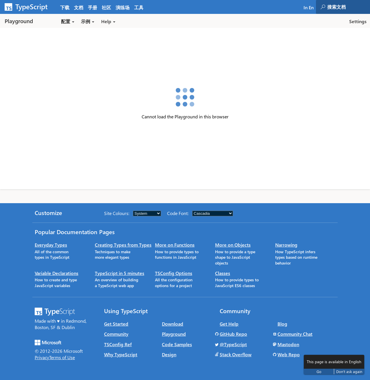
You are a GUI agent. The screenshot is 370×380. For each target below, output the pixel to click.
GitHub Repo (233, 334)
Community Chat (295, 334)
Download (172, 324)
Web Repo (289, 354)
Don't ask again (349, 371)
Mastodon (288, 344)
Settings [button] (358, 21)
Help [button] (108, 21)
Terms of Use (62, 357)
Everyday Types (51, 245)
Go (319, 371)
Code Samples (177, 344)
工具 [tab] (138, 7)
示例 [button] (87, 21)
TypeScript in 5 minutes (119, 273)
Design (169, 354)
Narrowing (286, 245)
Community (116, 334)
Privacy (42, 357)
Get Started (116, 324)
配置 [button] (67, 21)
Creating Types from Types (123, 245)
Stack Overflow (235, 354)
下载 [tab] (64, 7)
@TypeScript (233, 344)
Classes (222, 273)
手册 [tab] (92, 7)
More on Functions (175, 245)
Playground (174, 334)
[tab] (79, 7)
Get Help (229, 324)
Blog (282, 324)
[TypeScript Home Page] (29, 7)
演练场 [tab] (123, 7)
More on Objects (233, 245)
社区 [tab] (106, 7)
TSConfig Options (173, 273)
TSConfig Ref (118, 344)
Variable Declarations (56, 273)
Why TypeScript (120, 354)
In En (309, 7)
